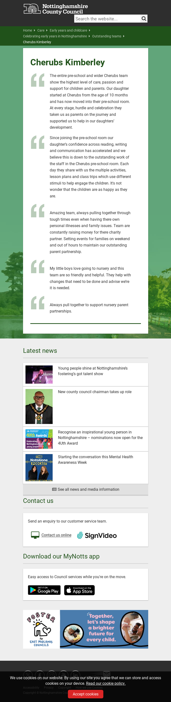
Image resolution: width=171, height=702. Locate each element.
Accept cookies (85, 693)
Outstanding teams (108, 36)
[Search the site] (143, 19)
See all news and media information (85, 489)
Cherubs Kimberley (37, 42)
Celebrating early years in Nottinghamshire (56, 36)
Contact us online (50, 535)
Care (42, 30)
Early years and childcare (70, 30)
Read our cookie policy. (106, 683)
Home (29, 30)
